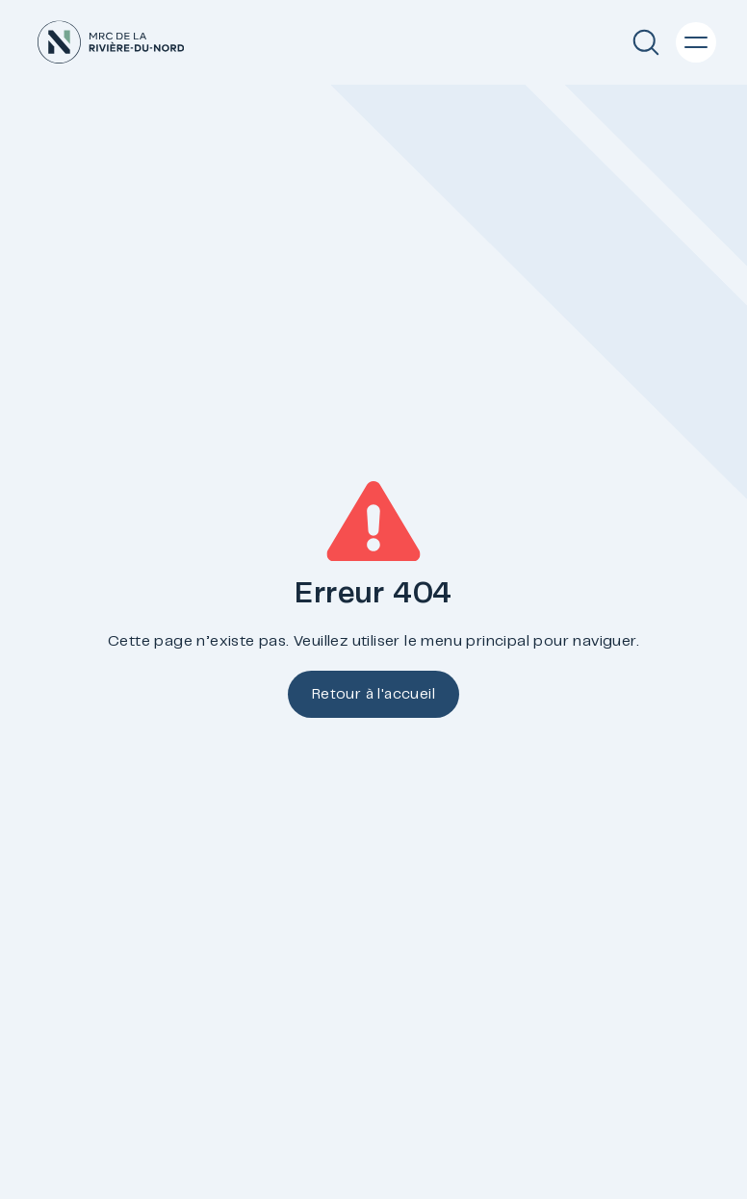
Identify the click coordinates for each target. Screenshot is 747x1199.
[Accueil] (111, 42)
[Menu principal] (696, 42)
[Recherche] (646, 42)
